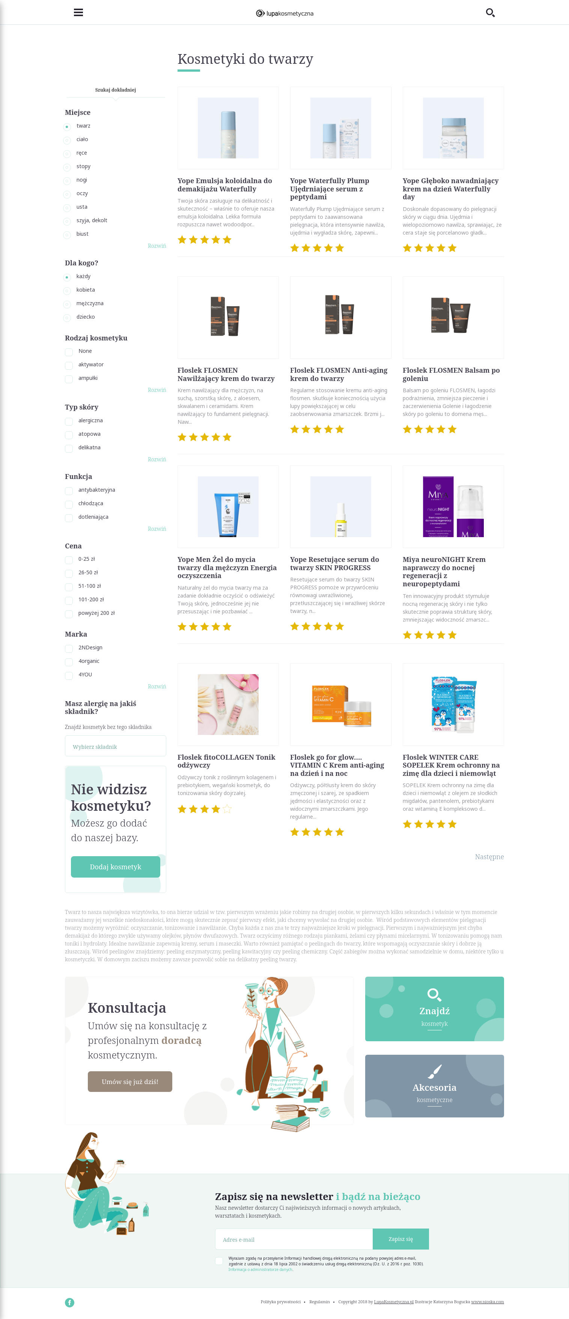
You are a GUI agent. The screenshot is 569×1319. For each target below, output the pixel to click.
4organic (88, 660)
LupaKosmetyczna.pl (394, 1301)
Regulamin (319, 1301)
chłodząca (90, 503)
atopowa (89, 433)
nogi (82, 179)
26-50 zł (88, 572)
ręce (82, 152)
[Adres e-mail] (294, 1239)
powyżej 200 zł (96, 612)
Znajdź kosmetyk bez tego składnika (108, 726)
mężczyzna (90, 303)
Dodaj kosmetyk (115, 866)
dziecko (86, 316)
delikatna (89, 447)
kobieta (86, 289)
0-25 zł (86, 558)
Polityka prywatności (281, 1301)
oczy (82, 193)
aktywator (91, 364)
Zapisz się (401, 1238)
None (85, 350)
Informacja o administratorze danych (260, 1269)
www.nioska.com (487, 1301)
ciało (82, 139)
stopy (83, 166)
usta (82, 206)
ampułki (88, 377)
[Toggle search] (495, 12)
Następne (489, 856)
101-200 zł (91, 599)
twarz (83, 125)
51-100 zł (89, 585)
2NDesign (90, 647)
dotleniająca (93, 516)
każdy (83, 276)
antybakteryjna (96, 489)
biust (83, 233)
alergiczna (90, 420)
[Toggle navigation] (74, 12)
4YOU (85, 674)
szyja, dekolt (92, 220)
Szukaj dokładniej (115, 90)
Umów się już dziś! (133, 1081)
